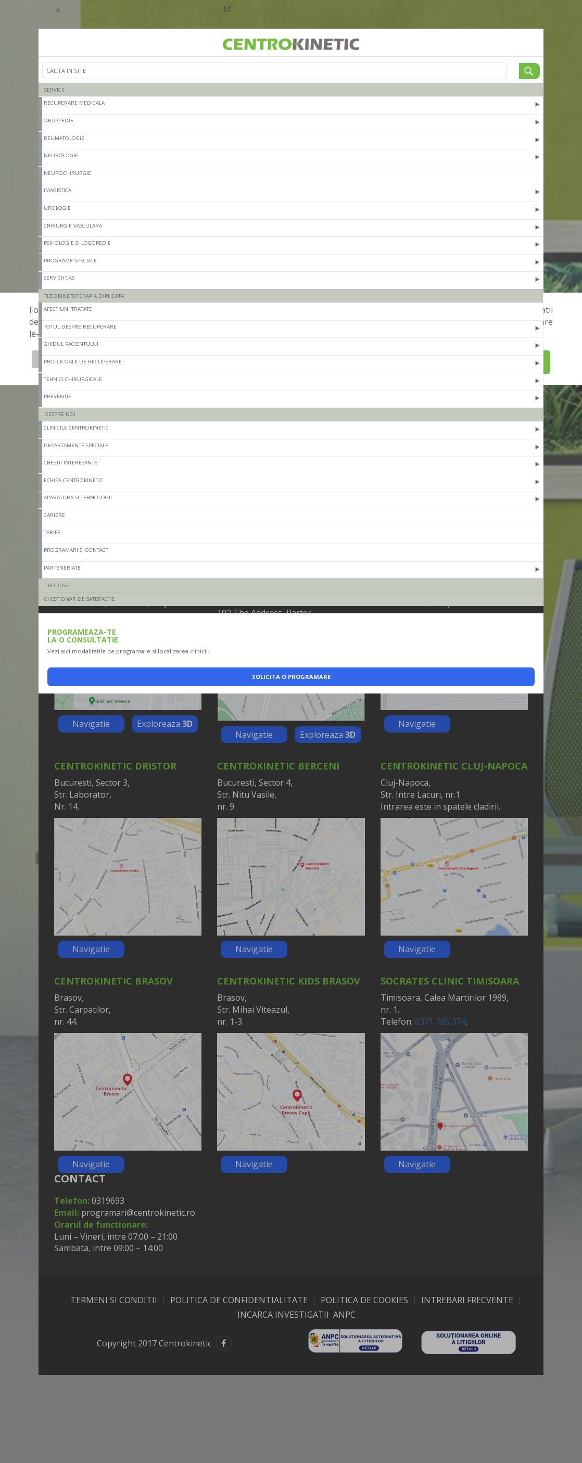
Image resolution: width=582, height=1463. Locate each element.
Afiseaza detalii (64, 359)
